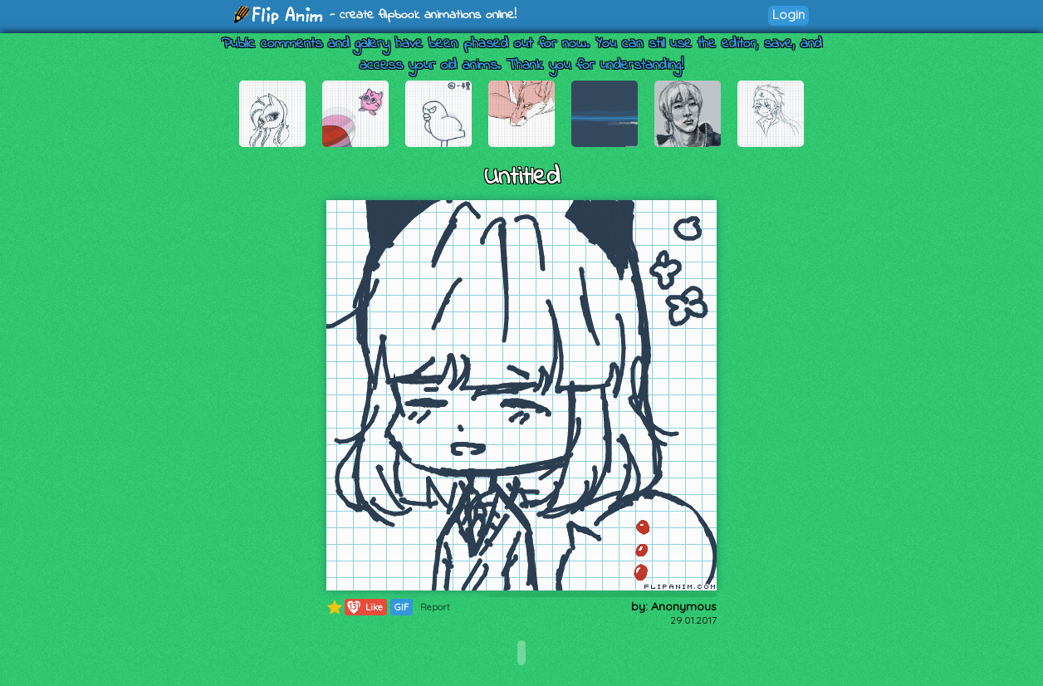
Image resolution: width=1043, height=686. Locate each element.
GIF (401, 607)
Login (788, 14)
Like (364, 607)
